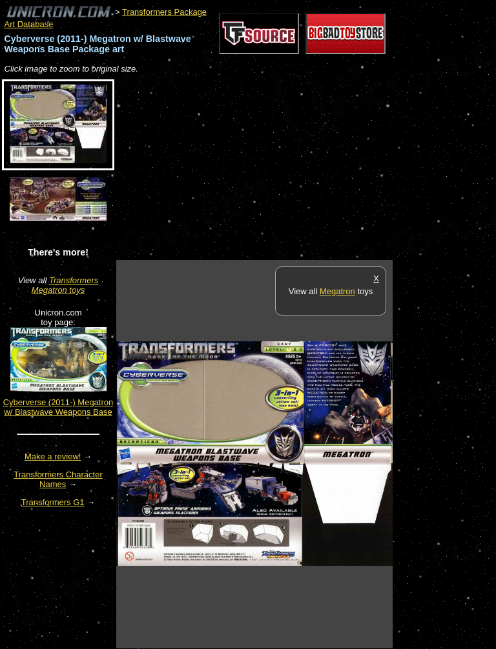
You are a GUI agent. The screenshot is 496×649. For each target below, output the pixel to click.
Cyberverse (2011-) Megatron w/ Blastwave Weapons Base (58, 407)
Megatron (337, 291)
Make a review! (53, 456)
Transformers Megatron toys (65, 285)
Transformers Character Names (58, 479)
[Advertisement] (267, 167)
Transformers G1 (53, 502)
